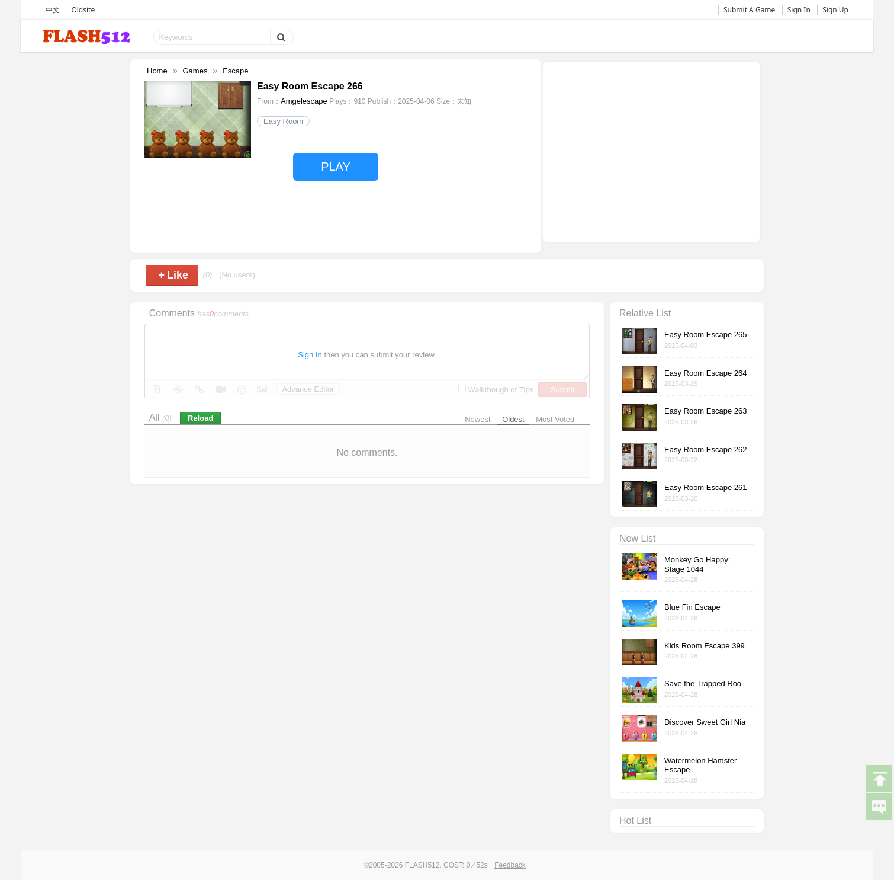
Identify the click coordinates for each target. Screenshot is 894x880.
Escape (235, 70)
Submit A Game (749, 10)
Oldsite (83, 10)
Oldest (513, 419)
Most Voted (555, 419)
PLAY (335, 166)
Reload (200, 418)
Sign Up (835, 10)
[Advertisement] (651, 150)
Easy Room (283, 121)
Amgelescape (304, 101)
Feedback (510, 865)
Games (194, 70)
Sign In (799, 10)
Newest (477, 419)
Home (157, 70)
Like (173, 275)
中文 (53, 10)
